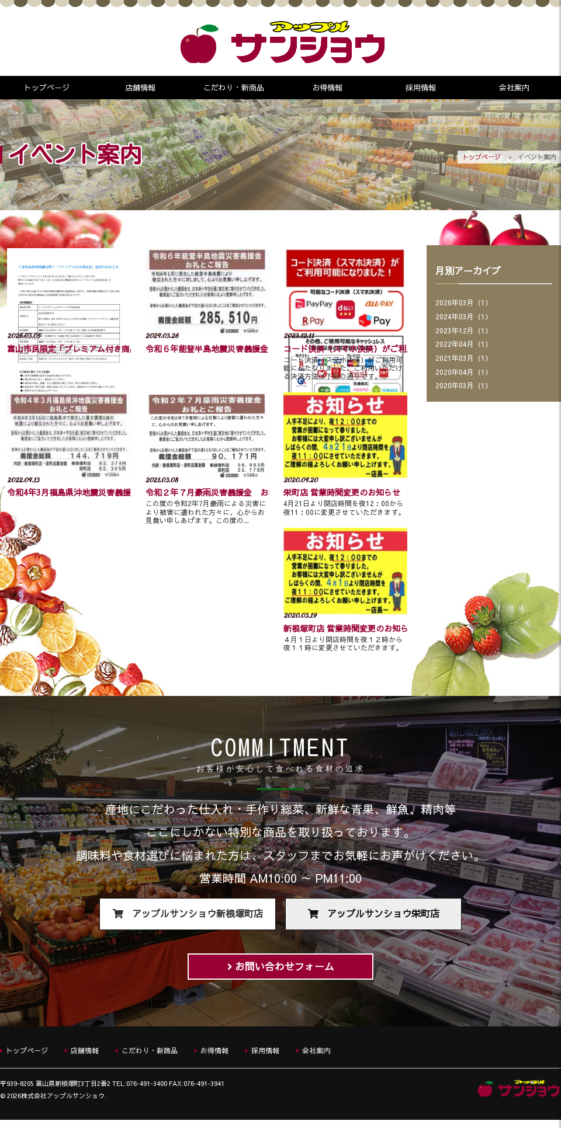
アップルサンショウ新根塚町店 (197, 916)
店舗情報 (140, 87)
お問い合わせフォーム (284, 972)
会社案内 (514, 87)
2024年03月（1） (463, 317)
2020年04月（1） (463, 373)
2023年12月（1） (463, 331)
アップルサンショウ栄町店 (383, 916)
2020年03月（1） (463, 387)
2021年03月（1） (463, 359)
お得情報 (327, 87)
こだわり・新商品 (233, 87)
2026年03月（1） (463, 303)
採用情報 (420, 87)
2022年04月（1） (463, 345)
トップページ (47, 87)
